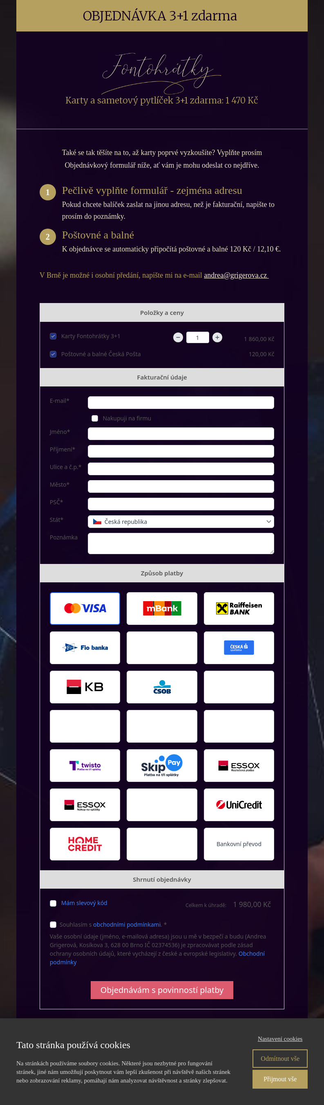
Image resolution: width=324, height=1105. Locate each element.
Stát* (56, 519)
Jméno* (60, 432)
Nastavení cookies (280, 1038)
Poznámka (64, 537)
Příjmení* (62, 449)
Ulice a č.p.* (66, 467)
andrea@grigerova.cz (236, 275)
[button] (85, 608)
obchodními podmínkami (127, 924)
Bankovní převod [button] (239, 844)
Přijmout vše (280, 1079)
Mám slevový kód (84, 903)
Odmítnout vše (280, 1058)
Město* (60, 484)
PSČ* (56, 502)
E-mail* (59, 400)
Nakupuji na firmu (126, 418)
